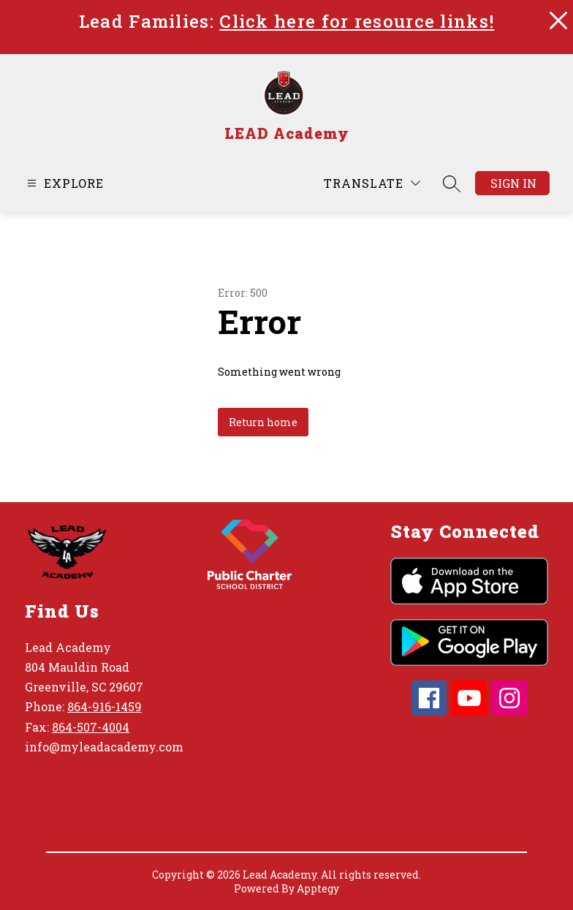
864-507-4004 (90, 727)
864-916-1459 (104, 706)
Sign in (513, 183)
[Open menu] (63, 183)
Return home (263, 422)
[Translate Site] (372, 183)
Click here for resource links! (356, 21)
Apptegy (318, 888)
